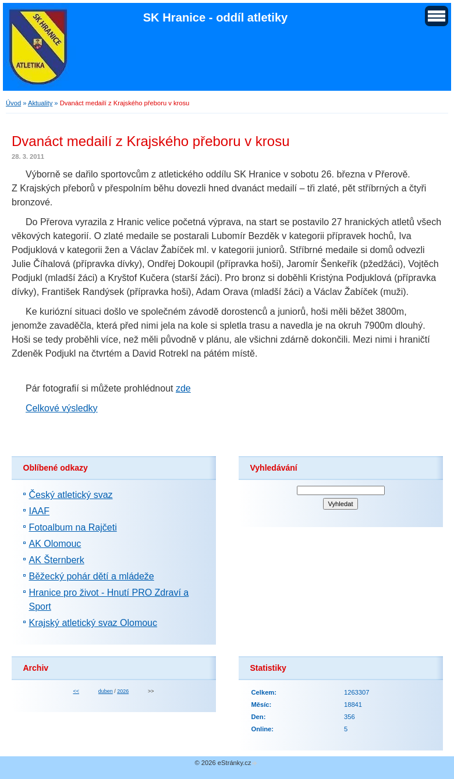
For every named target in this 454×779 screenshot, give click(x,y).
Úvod (13, 102)
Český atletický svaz (71, 495)
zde (183, 388)
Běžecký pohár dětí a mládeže (91, 576)
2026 (123, 691)
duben (105, 691)
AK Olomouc (55, 544)
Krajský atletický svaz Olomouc (93, 623)
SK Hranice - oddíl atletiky (215, 17)
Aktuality (40, 102)
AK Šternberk (56, 560)
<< (76, 691)
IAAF (39, 511)
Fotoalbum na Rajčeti (73, 527)
